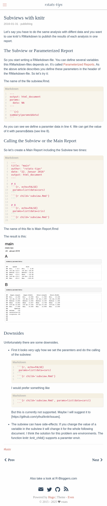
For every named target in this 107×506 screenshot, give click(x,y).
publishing (26, 23)
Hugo (51, 497)
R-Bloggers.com (66, 478)
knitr (8, 449)
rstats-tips (53, 5)
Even (71, 497)
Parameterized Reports (78, 64)
